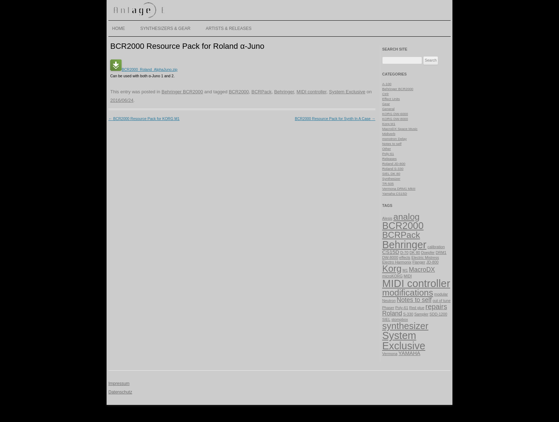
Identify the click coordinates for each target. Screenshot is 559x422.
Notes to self (391, 144)
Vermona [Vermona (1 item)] (390, 353)
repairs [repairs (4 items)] (436, 307)
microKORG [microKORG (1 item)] (392, 276)
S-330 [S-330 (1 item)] (408, 314)
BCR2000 (239, 91)
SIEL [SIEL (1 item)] (386, 319)
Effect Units (391, 99)
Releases (389, 159)
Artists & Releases (229, 28)
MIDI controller (312, 91)
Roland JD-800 (393, 164)
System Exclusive (347, 91)
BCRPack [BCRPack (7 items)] (401, 235)
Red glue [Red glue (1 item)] (417, 308)
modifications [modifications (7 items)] (407, 292)
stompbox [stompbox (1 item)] (399, 319)
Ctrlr (385, 94)
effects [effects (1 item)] (404, 257)
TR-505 (388, 184)
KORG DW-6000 (395, 114)
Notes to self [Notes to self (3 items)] (414, 299)
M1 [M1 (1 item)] (405, 270)
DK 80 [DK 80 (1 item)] (415, 252)
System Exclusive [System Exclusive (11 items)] (403, 340)
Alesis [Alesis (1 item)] (387, 218)
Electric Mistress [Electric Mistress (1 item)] (425, 257)
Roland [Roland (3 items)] (392, 313)
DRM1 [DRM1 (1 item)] (441, 252)
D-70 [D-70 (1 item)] (404, 252)
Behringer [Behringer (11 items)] (404, 244)
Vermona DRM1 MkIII (398, 189)
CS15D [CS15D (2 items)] (390, 252)
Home (118, 28)
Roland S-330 (393, 169)
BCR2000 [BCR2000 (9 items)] (403, 225)
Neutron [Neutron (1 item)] (389, 300)
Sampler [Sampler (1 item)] (421, 314)
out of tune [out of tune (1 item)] (441, 300)
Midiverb (388, 134)
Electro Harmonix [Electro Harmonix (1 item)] (396, 262)
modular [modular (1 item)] (441, 294)
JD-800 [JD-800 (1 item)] (432, 262)
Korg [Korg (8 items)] (391, 268)
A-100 (386, 84)
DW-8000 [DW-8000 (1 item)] (390, 257)
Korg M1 (388, 124)
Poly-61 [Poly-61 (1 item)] (401, 308)
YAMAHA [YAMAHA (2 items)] (409, 353)
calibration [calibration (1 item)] (436, 247)
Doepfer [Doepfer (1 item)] (428, 252)
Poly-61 (388, 154)
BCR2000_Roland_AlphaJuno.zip (143, 69)
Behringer (284, 91)
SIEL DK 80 (391, 174)
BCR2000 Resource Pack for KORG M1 (144, 118)
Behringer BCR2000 (182, 91)
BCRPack (261, 91)
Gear (386, 104)
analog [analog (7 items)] (406, 217)
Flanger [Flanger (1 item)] (418, 262)
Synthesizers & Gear (165, 28)
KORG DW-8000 (395, 119)
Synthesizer (391, 179)
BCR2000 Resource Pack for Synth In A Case (335, 118)
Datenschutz (120, 392)
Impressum (118, 383)
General (388, 109)
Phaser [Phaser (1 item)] (388, 308)
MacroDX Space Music (399, 129)
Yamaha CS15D (394, 194)
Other (386, 149)
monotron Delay (394, 139)
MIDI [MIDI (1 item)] (408, 276)
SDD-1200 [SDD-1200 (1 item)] (438, 314)
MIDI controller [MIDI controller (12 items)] (416, 283)
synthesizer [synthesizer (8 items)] (405, 326)
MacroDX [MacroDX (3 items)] (422, 269)
